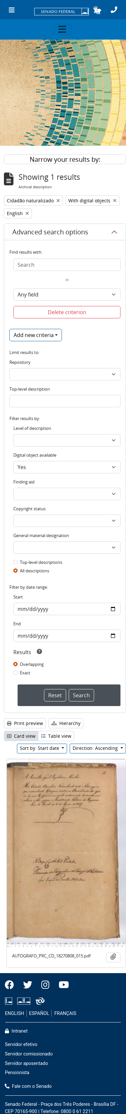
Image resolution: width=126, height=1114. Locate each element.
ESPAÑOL (39, 1013)
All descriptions (34, 571)
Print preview (25, 723)
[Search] (66, 265)
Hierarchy (65, 723)
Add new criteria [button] (34, 335)
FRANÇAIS (65, 1013)
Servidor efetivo (21, 1044)
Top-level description (29, 389)
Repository (20, 362)
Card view (21, 736)
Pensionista (17, 1072)
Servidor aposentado (26, 1063)
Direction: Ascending (96, 748)
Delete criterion (67, 312)
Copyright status (29, 509)
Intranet (16, 1031)
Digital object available (34, 455)
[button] (97, 10)
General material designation (41, 535)
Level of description (32, 428)
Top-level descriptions (41, 562)
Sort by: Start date (40, 748)
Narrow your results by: (65, 159)
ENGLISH (14, 1013)
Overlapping (32, 664)
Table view (56, 736)
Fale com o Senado (28, 1086)
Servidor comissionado (29, 1054)
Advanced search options (50, 232)
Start (18, 597)
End (17, 624)
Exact (25, 673)
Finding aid (24, 482)
